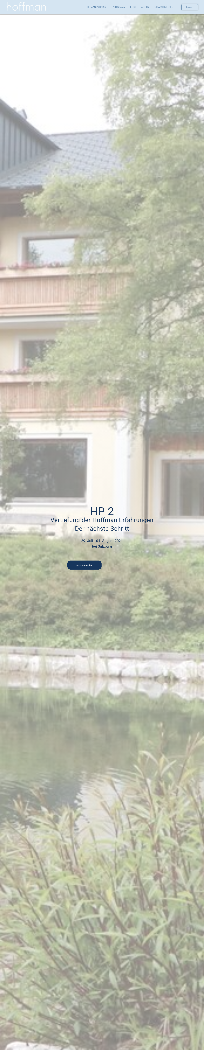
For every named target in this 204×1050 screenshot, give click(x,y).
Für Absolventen (163, 7)
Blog (133, 7)
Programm (119, 7)
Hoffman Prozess (96, 7)
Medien (145, 7)
